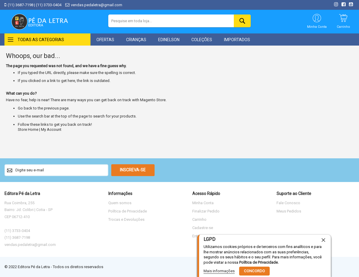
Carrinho (199, 219)
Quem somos (119, 203)
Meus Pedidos (289, 211)
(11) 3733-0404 (48, 5)
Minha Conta (203, 203)
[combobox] (179, 21)
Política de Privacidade (127, 211)
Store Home (28, 129)
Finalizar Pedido (206, 211)
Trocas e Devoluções (126, 219)
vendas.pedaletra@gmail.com (96, 5)
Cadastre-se (202, 228)
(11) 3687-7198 (20, 5)
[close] (323, 240)
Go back (25, 108)
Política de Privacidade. (259, 262)
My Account (51, 129)
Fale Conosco (288, 203)
